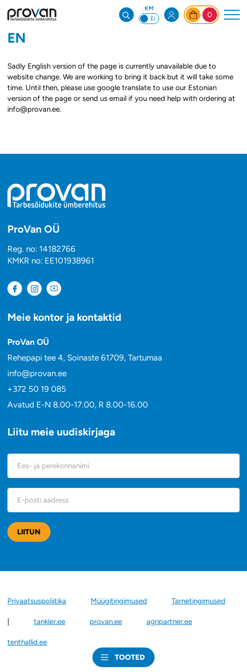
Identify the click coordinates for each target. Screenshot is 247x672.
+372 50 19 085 (36, 389)
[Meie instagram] (34, 288)
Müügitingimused (119, 601)
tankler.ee (49, 621)
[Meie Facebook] (14, 288)
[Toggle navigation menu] (232, 15)
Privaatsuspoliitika (36, 601)
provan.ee (106, 621)
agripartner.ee (169, 621)
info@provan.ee (37, 373)
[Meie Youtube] (54, 288)
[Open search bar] (126, 14)
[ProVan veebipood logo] (31, 14)
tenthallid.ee (27, 642)
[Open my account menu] (171, 14)
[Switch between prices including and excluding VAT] (149, 18)
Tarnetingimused (198, 601)
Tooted (130, 657)
